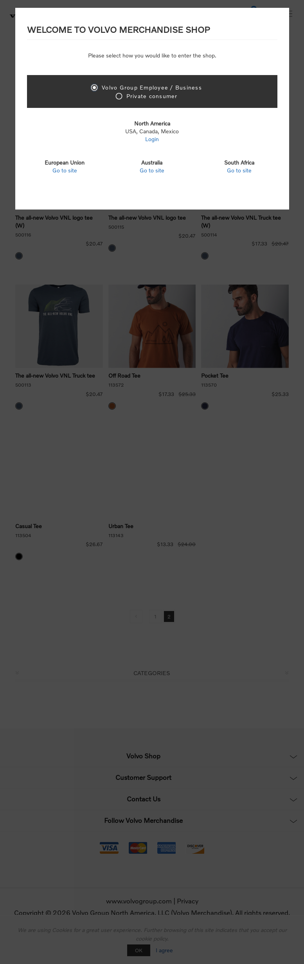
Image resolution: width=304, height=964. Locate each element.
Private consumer (152, 96)
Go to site (64, 170)
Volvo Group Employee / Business (152, 87)
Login (152, 139)
